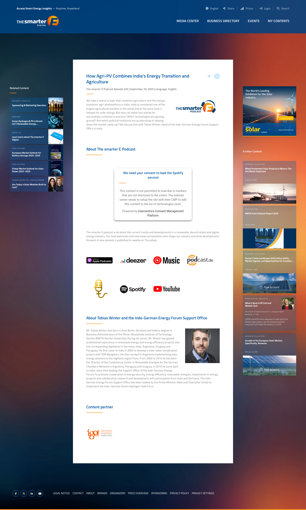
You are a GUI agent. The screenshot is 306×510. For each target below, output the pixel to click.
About (90, 493)
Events (254, 20)
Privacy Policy (179, 493)
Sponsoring (159, 493)
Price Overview (138, 493)
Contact (78, 493)
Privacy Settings (203, 493)
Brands (102, 493)
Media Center (188, 20)
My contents (278, 20)
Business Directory (223, 20)
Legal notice (61, 493)
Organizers (117, 493)
